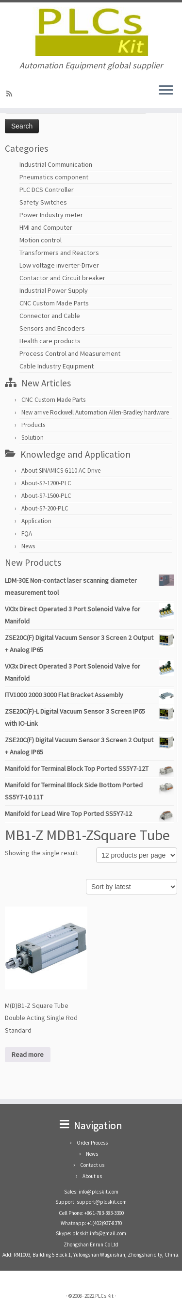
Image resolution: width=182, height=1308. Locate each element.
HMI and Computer (45, 227)
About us (92, 1176)
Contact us (92, 1165)
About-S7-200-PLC (44, 508)
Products (33, 425)
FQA (26, 533)
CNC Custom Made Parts (54, 303)
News (28, 546)
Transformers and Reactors (59, 252)
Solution (32, 437)
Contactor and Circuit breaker (62, 277)
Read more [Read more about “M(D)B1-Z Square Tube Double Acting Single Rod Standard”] (28, 1054)
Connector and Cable (49, 315)
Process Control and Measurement (69, 353)
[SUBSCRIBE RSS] (10, 93)
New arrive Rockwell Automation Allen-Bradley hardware (95, 412)
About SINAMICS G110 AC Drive (60, 470)
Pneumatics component (53, 177)
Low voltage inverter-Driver (59, 265)
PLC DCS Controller (46, 189)
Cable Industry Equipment (56, 366)
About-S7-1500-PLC (46, 496)
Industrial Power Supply (53, 290)
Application (36, 521)
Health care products (50, 340)
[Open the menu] (166, 90)
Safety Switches (43, 202)
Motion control (40, 240)
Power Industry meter (51, 214)
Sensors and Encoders (52, 328)
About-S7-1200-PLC (46, 483)
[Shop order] (131, 886)
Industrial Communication (55, 164)
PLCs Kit (104, 1295)
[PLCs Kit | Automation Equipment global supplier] (91, 31)
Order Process (92, 1142)
